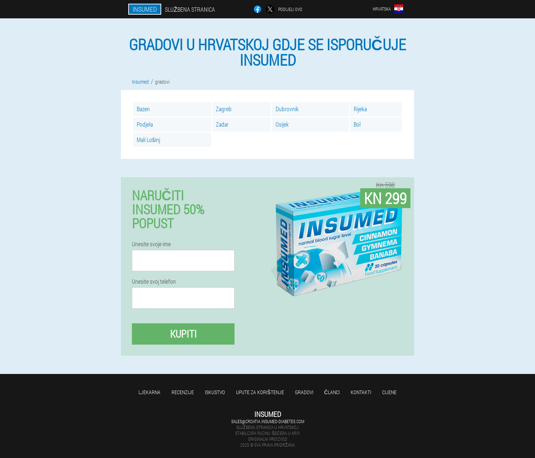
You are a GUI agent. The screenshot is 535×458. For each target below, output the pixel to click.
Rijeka (360, 109)
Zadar (222, 124)
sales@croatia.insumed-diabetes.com (267, 421)
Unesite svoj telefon (154, 281)
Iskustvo (215, 392)
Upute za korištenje (260, 392)
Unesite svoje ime (151, 244)
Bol (357, 124)
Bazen (143, 109)
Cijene (389, 392)
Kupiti (183, 334)
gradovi (304, 392)
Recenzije (182, 392)
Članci (332, 392)
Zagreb (224, 109)
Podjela (145, 124)
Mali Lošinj (148, 139)
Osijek (282, 124)
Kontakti (361, 392)
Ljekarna (149, 392)
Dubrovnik (287, 109)
